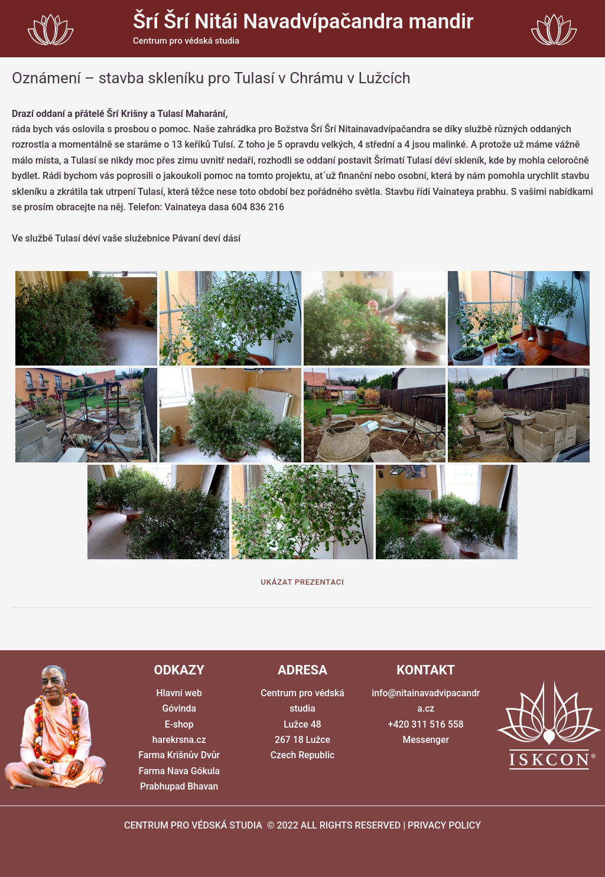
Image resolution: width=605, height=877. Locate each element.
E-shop (179, 724)
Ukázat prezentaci (302, 582)
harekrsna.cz (179, 739)
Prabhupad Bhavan (179, 787)
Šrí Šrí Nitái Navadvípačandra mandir (303, 21)
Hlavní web (179, 693)
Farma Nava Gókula (179, 771)
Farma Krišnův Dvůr (179, 755)
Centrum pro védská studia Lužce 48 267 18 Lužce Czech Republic (302, 724)
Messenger (426, 739)
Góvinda (179, 709)
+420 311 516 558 (426, 724)
